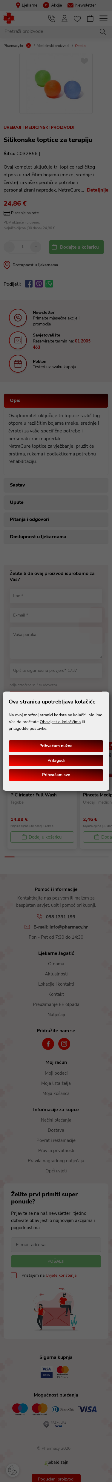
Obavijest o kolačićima (60, 722)
